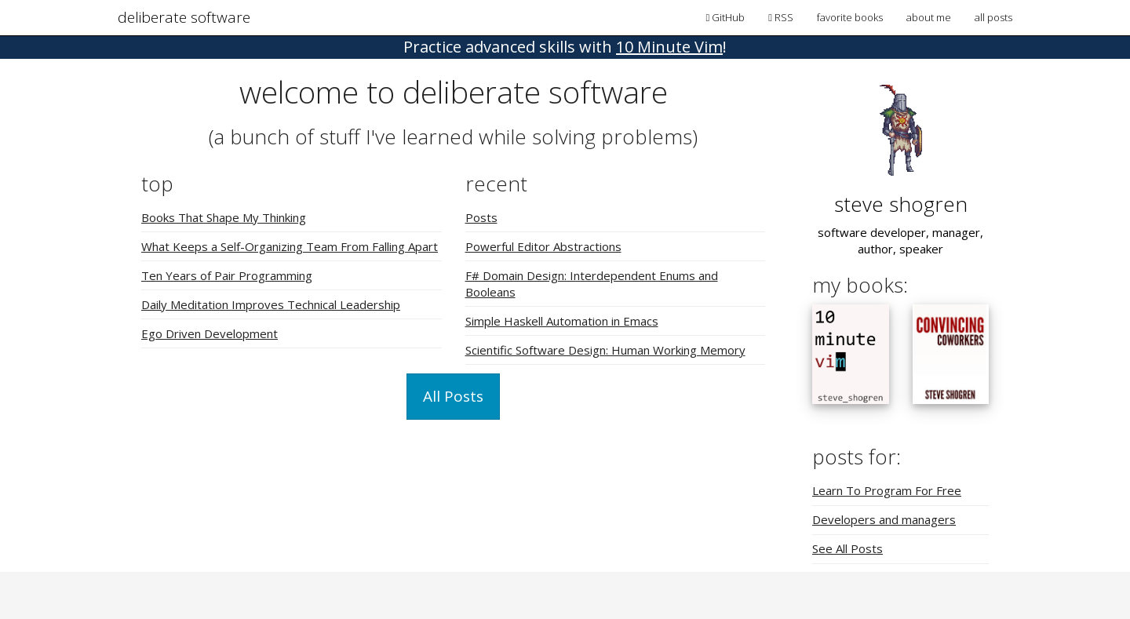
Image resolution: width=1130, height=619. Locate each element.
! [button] (565, 46)
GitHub (725, 17)
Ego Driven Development (209, 333)
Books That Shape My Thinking (223, 217)
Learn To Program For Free (886, 490)
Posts (481, 217)
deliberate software (184, 17)
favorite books (850, 17)
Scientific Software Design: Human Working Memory (605, 350)
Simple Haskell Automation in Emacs (561, 321)
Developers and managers (884, 519)
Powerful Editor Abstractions (543, 246)
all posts (993, 17)
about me (928, 17)
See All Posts (847, 548)
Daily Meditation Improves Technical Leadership (270, 304)
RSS (780, 17)
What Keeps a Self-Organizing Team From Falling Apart (289, 246)
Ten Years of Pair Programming (226, 275)
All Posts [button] (453, 396)
